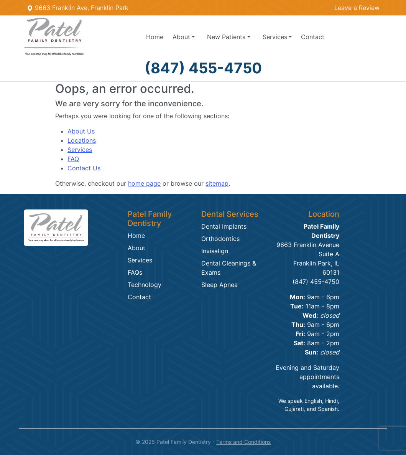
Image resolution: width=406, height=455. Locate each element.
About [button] (181, 37)
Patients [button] (226, 37)
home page (144, 183)
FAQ (73, 159)
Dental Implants (224, 226)
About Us (81, 131)
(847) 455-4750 (203, 68)
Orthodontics (220, 238)
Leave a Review (357, 8)
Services (79, 149)
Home (154, 37)
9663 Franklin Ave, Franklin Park (77, 8)
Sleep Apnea (219, 284)
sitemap (216, 183)
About (136, 248)
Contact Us (83, 168)
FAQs (135, 272)
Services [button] (275, 37)
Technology (144, 284)
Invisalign (214, 251)
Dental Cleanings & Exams (228, 267)
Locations (81, 140)
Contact (312, 37)
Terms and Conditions (243, 442)
